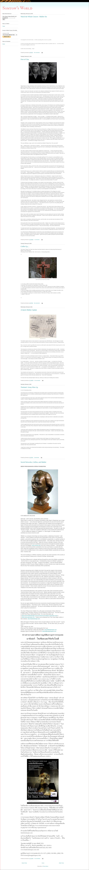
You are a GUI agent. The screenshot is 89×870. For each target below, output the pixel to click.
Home (43, 863)
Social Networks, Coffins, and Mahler (33, 462)
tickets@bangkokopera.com (49, 631)
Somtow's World (17, 8)
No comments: (37, 52)
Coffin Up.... (25, 246)
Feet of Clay (25, 59)
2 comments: (37, 239)
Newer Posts (24, 863)
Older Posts (61, 863)
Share (3, 44)
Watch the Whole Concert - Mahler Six (34, 17)
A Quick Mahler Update (29, 310)
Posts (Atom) (45, 866)
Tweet (3, 26)
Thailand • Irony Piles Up (29, 387)
